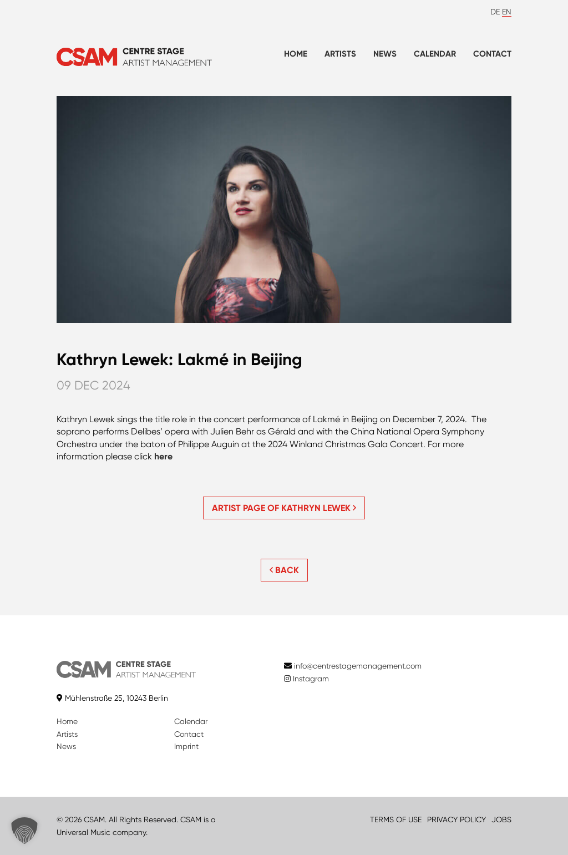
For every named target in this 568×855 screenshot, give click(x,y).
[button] (24, 830)
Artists (340, 54)
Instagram (306, 678)
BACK (284, 570)
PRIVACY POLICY (456, 819)
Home (295, 54)
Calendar (435, 54)
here (163, 456)
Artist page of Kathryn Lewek (284, 508)
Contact (492, 54)
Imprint (186, 746)
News (385, 54)
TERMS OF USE (396, 819)
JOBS (501, 819)
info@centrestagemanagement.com (358, 665)
